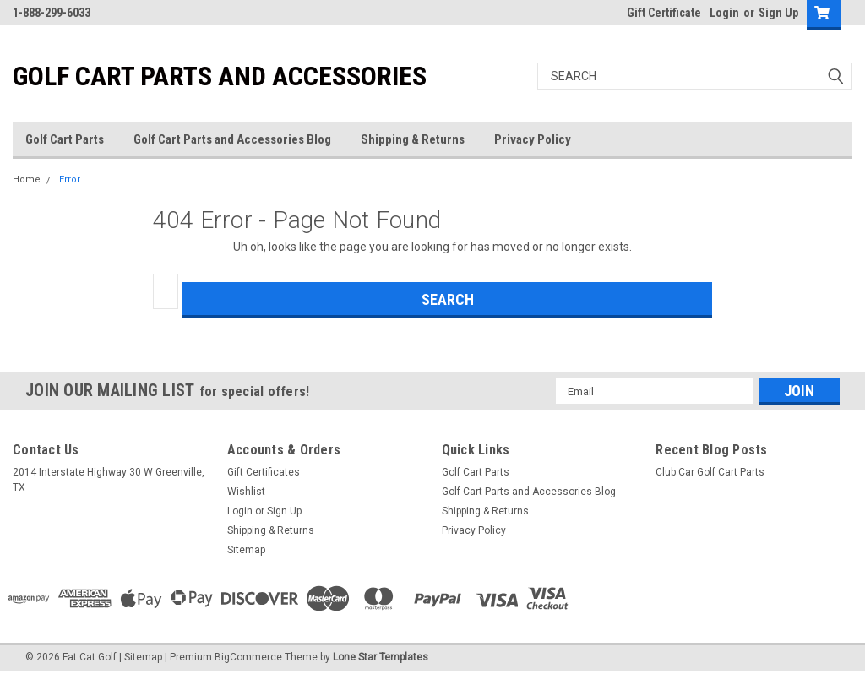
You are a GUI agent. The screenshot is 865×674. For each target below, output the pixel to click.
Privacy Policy (532, 139)
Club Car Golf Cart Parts (710, 472)
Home (27, 179)
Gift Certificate (664, 12)
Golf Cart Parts (64, 139)
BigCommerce (248, 657)
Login (724, 12)
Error (69, 179)
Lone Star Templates (380, 657)
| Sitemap (140, 657)
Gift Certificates (263, 472)
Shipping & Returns (413, 139)
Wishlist (246, 491)
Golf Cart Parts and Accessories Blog (232, 139)
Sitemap (246, 550)
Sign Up (778, 12)
